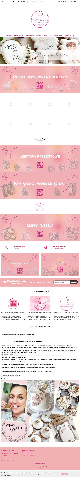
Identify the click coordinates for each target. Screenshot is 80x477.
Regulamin (4, 455)
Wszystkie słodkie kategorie (15, 35)
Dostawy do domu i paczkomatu (10, 453)
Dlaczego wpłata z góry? (7, 460)
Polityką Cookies (24, 472)
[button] (74, 2)
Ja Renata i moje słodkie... (28, 455)
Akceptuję (64, 474)
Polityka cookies (5, 457)
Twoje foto (67, 35)
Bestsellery (47, 35)
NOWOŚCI (39, 35)
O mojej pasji (30, 35)
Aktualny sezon (57, 35)
